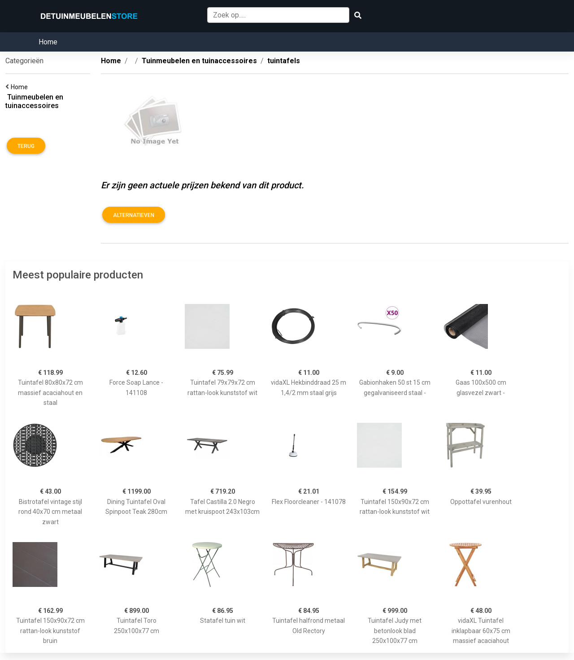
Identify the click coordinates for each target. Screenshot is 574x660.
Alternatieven (133, 215)
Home (48, 42)
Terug (26, 146)
